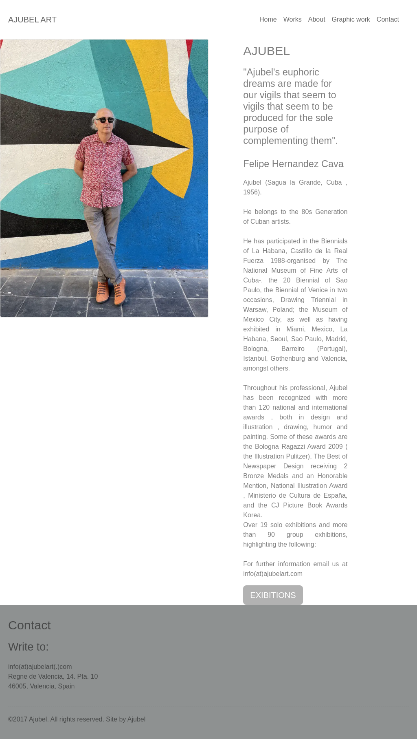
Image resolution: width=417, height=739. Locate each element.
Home (268, 19)
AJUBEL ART (32, 19)
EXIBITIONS (273, 595)
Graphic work (351, 19)
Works (292, 19)
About (316, 19)
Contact (388, 19)
